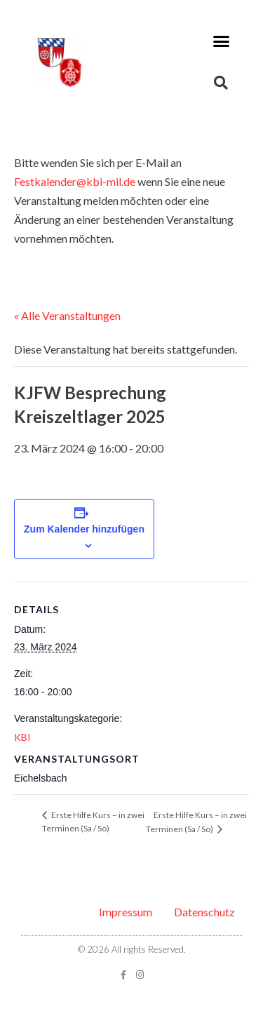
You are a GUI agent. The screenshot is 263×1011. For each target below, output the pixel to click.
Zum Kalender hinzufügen (84, 529)
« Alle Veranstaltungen (67, 315)
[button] (221, 41)
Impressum (125, 911)
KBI (22, 737)
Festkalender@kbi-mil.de (74, 181)
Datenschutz (204, 911)
